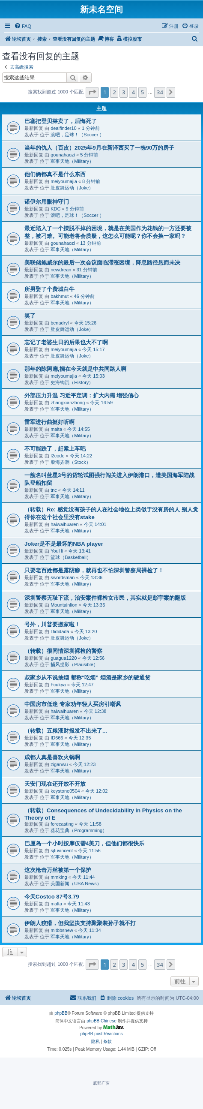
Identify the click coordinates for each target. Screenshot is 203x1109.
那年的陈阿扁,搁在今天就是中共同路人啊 (75, 369)
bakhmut (60, 296)
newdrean (61, 269)
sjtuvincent (62, 850)
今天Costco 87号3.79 (51, 896)
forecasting (62, 823)
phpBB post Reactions (102, 1033)
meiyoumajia (64, 181)
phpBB (60, 1013)
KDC (55, 208)
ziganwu (59, 764)
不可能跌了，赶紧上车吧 (55, 448)
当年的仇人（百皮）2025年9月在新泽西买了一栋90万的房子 (99, 147)
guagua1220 (64, 658)
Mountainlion (64, 604)
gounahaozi (63, 154)
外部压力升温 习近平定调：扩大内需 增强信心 (81, 395)
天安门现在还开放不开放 (55, 784)
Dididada (60, 631)
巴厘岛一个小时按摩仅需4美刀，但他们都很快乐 (84, 843)
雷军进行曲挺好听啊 (49, 422)
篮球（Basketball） (71, 557)
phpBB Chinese (101, 1021)
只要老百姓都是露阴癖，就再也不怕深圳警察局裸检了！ (94, 570)
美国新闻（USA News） (76, 883)
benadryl (60, 322)
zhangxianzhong (68, 402)
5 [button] (142, 92)
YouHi (57, 550)
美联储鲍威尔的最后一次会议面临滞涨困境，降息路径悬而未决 (102, 262)
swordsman (63, 577)
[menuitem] (22, 26)
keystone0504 (65, 790)
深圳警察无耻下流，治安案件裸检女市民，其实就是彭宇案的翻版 (105, 598)
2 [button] (114, 92)
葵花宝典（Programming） (79, 830)
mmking (59, 877)
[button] (92, 92)
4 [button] (132, 92)
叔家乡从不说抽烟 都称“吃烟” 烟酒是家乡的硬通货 (87, 677)
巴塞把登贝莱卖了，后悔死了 (60, 121)
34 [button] (160, 92)
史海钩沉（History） (72, 382)
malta (56, 429)
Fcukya (58, 684)
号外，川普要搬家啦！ (52, 624)
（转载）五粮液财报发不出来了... (65, 730)
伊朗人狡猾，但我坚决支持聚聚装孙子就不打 (80, 923)
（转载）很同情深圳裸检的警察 (63, 651)
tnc (54, 490)
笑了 (30, 316)
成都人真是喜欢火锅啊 (52, 757)
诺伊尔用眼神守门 (46, 201)
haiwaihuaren (64, 524)
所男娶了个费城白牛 (49, 289)
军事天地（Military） (72, 161)
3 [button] (123, 92)
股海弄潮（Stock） (71, 462)
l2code (57, 455)
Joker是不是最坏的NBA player (63, 544)
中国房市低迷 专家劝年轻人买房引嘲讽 (72, 704)
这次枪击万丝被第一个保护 (57, 870)
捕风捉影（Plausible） (74, 664)
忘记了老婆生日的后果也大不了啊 (66, 342)
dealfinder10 (64, 128)
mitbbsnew (62, 930)
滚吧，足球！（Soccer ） (77, 134)
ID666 (57, 737)
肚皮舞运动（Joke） (72, 187)
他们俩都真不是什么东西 (55, 174)
